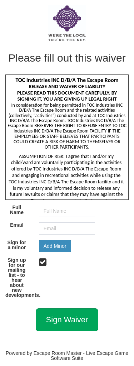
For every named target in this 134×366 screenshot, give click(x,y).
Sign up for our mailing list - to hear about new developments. (19, 277)
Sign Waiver (67, 319)
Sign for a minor (16, 245)
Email (16, 224)
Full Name (17, 210)
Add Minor (55, 246)
